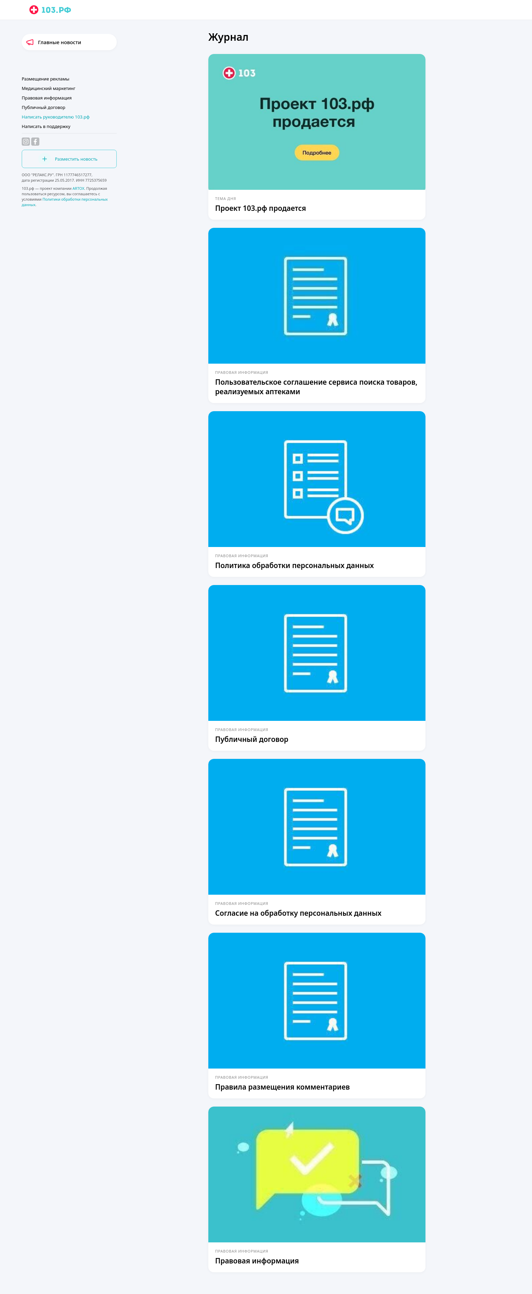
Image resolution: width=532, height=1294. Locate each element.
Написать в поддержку (46, 126)
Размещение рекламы (45, 78)
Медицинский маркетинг (48, 88)
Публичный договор (43, 107)
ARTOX (78, 188)
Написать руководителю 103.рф (56, 117)
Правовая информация (47, 98)
